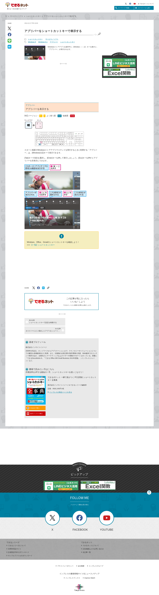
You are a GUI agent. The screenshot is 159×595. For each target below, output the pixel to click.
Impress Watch (89, 569)
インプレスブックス (72, 569)
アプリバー (54, 42)
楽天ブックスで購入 (36, 405)
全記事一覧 (86, 544)
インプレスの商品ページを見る (60, 384)
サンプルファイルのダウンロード (19, 547)
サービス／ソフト (16, 16)
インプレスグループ (95, 558)
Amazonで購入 (35, 399)
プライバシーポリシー (64, 558)
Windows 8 (32, 42)
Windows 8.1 (43, 42)
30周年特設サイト (13, 540)
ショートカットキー (33, 16)
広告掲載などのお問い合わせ (92, 540)
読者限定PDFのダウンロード (17, 544)
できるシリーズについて (16, 537)
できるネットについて (146, 4)
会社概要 (80, 558)
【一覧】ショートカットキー (42, 245)
